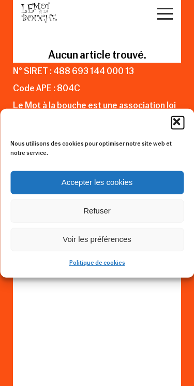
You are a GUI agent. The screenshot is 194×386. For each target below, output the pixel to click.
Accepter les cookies (97, 182)
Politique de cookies (97, 263)
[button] (177, 122)
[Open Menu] (165, 14)
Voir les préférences (97, 239)
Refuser (97, 210)
